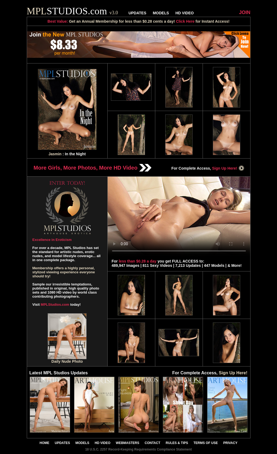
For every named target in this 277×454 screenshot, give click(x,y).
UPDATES (137, 13)
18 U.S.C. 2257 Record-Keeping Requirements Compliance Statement (138, 449)
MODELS (161, 13)
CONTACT (152, 443)
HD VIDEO (184, 13)
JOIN (244, 12)
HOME (44, 443)
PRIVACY (230, 443)
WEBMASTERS (127, 443)
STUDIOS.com (72, 11)
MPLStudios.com (55, 304)
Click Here (185, 21)
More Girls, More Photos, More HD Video (92, 168)
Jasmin (54, 154)
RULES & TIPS (177, 443)
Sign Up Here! (228, 168)
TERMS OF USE (205, 443)
